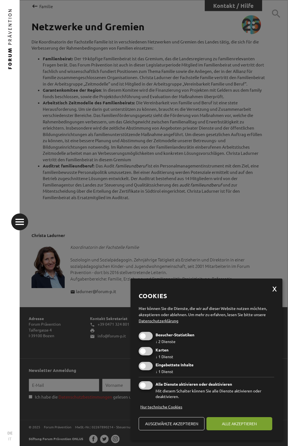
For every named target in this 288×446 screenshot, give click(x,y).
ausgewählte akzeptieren (171, 423)
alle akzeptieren (239, 423)
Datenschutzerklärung (158, 320)
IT (10, 438)
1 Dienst (164, 356)
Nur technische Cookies (161, 406)
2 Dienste (166, 341)
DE (9, 432)
